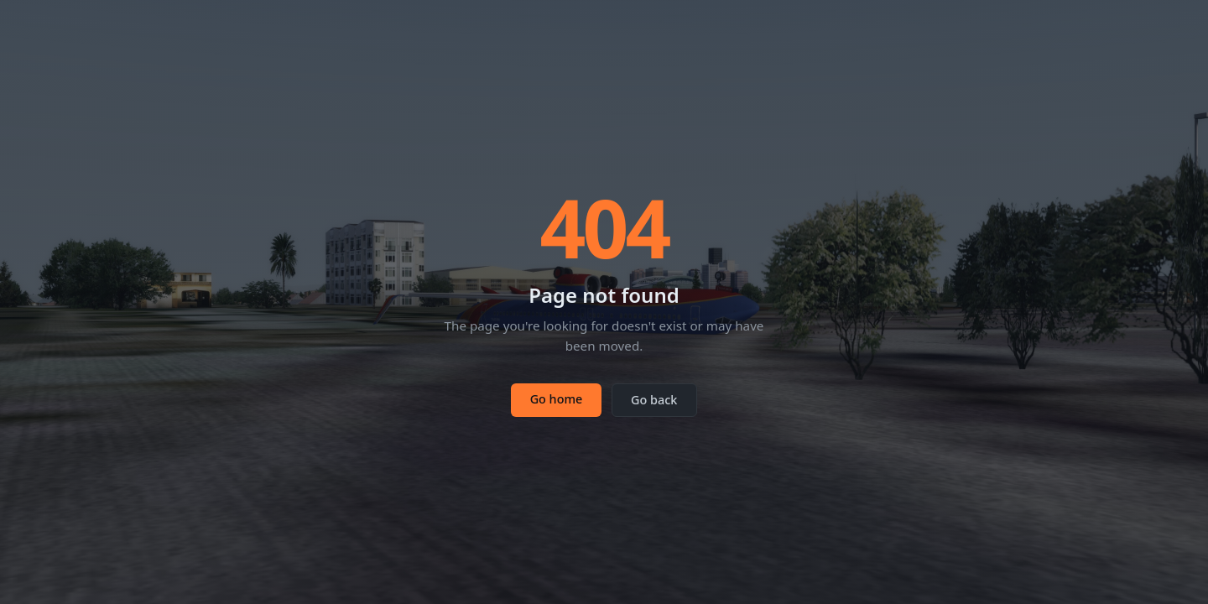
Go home (556, 399)
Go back (654, 400)
